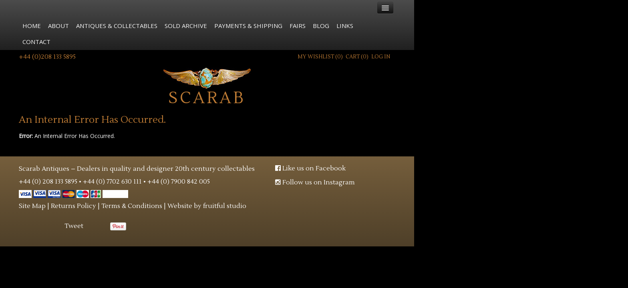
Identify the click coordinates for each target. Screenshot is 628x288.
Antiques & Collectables (116, 26)
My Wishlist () (320, 57)
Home (31, 26)
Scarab (207, 86)
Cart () (357, 57)
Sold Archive (186, 26)
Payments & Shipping (248, 26)
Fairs (298, 26)
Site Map (32, 206)
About (58, 26)
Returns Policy (73, 206)
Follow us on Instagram (315, 182)
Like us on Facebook (310, 168)
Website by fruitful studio (206, 206)
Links (344, 26)
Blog (321, 26)
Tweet (73, 226)
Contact (36, 42)
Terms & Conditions (131, 206)
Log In (380, 57)
